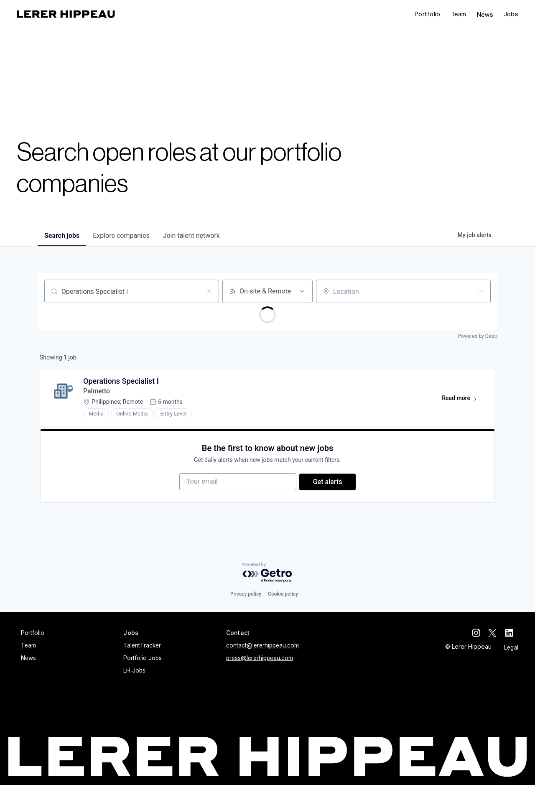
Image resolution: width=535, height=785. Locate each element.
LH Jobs (134, 671)
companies (121, 236)
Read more (463, 400)
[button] (511, 14)
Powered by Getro (477, 336)
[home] (66, 14)
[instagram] (480, 633)
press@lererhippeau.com (259, 658)
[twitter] (497, 633)
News (485, 14)
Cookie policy (283, 594)
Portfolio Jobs (142, 658)
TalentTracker (142, 645)
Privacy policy (245, 594)
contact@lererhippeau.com (262, 645)
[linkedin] (514, 633)
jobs (61, 236)
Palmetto (98, 392)
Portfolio (428, 14)
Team (458, 14)
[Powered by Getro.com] (267, 573)
